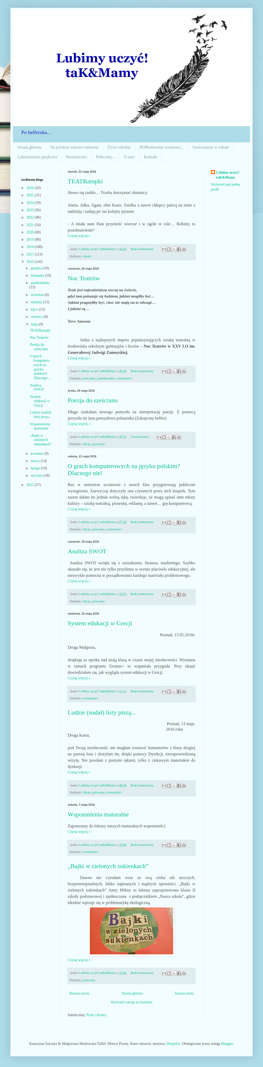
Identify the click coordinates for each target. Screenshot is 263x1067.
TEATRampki (85, 181)
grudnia (37, 268)
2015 (31, 485)
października (40, 283)
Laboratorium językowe (37, 157)
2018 (31, 247)
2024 (31, 203)
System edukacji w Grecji (100, 623)
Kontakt (151, 157)
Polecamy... (105, 157)
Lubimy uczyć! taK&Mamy (227, 175)
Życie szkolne (118, 147)
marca (36, 461)
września (38, 295)
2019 (31, 239)
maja (35, 324)
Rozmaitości (76, 157)
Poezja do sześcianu (93, 400)
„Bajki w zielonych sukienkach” (108, 866)
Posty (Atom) (96, 1015)
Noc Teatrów (84, 278)
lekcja (86, 444)
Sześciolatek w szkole (210, 147)
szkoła (87, 256)
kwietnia (37, 454)
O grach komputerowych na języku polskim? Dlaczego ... (40, 367)
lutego (36, 468)
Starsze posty (184, 993)
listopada (38, 275)
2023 (31, 210)
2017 (31, 254)
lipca (35, 309)
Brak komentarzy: (143, 249)
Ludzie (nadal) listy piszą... (102, 712)
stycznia (37, 475)
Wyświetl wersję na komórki (132, 1002)
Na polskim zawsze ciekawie (74, 147)
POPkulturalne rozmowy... (161, 147)
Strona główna (29, 147)
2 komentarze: (140, 437)
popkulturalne (106, 378)
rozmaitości (124, 378)
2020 (31, 232)
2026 (31, 188)
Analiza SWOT (87, 551)
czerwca (37, 317)
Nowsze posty (79, 993)
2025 (31, 195)
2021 (31, 225)
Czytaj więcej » (79, 236)
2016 (31, 262)
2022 (31, 217)
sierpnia (37, 302)
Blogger (227, 1044)
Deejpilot (173, 1044)
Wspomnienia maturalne (98, 814)
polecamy (89, 378)
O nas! (129, 157)
